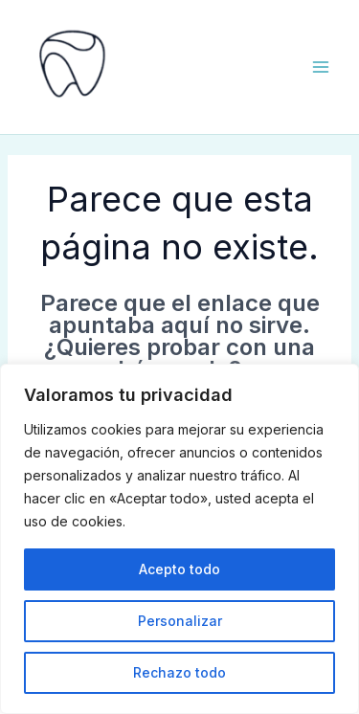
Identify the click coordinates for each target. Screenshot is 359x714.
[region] (179, 539)
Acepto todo (179, 569)
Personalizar (180, 621)
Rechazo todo (179, 672)
